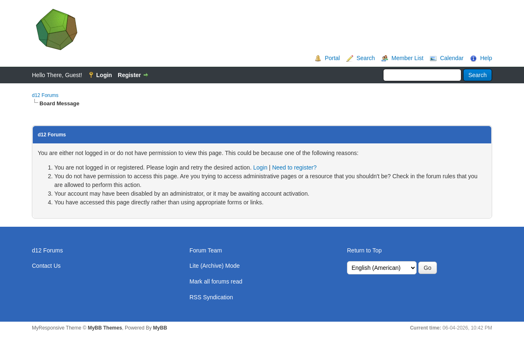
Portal (332, 58)
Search (366, 58)
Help (486, 58)
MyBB (160, 328)
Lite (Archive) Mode (214, 265)
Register (129, 75)
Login (104, 75)
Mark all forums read (216, 281)
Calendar (451, 58)
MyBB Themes (105, 328)
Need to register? (294, 167)
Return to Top (364, 250)
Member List (407, 58)
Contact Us (46, 265)
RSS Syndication (211, 297)
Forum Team (205, 250)
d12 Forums (45, 95)
